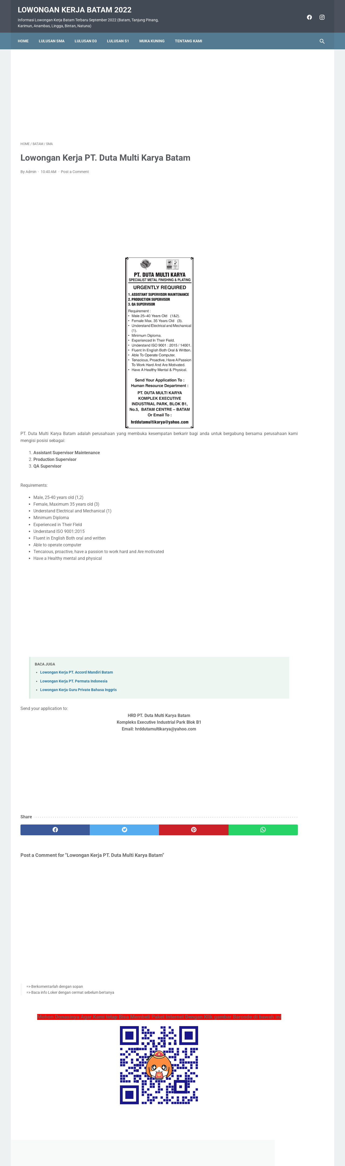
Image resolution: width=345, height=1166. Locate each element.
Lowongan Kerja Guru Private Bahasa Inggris (78, 686)
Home (25, 34)
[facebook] (306, 13)
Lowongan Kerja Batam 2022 (77, 5)
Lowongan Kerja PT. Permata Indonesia (74, 677)
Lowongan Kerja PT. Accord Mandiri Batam (76, 668)
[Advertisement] (122, 90)
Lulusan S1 (121, 34)
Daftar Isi (194, 1146)
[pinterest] (147, 826)
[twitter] (96, 826)
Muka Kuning (154, 34)
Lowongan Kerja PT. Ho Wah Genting (283, 333)
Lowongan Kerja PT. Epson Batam (280, 365)
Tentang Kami (191, 34)
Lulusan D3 (88, 34)
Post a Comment (75, 167)
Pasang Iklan (170, 1146)
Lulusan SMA (54, 34)
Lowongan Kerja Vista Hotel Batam (281, 242)
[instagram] (319, 13)
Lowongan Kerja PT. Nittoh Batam (280, 398)
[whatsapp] (198, 826)
